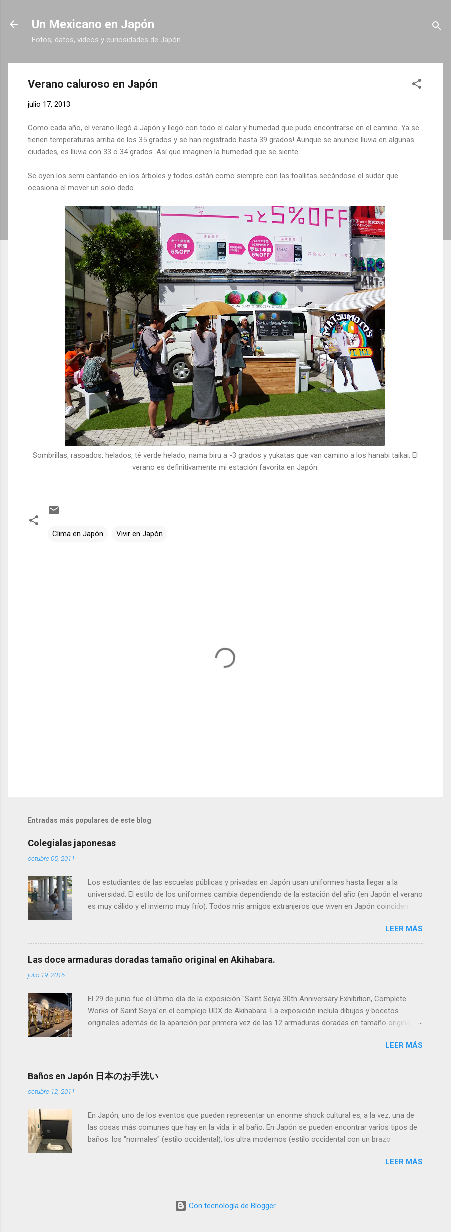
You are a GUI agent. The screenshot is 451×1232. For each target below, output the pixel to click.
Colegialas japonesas (72, 843)
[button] (417, 85)
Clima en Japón (78, 533)
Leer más (404, 928)
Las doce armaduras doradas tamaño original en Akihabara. (152, 959)
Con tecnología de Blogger (225, 1205)
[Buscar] (437, 27)
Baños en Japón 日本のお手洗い (93, 1076)
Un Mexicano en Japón (93, 24)
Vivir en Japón (139, 533)
